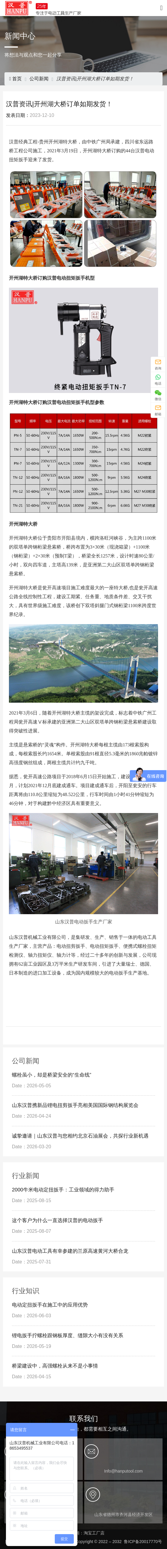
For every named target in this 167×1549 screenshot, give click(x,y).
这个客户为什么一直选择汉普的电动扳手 (57, 1220)
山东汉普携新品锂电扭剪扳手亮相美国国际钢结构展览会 (76, 1105)
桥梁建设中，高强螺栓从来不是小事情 (55, 1366)
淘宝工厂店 (94, 1533)
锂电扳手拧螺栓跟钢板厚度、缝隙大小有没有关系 (67, 1335)
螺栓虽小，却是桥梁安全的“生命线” (51, 1075)
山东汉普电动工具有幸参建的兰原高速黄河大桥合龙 (70, 1251)
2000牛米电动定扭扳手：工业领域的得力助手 (63, 1190)
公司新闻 (39, 78)
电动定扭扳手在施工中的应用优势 (50, 1305)
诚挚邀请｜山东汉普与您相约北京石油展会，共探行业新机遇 (80, 1136)
